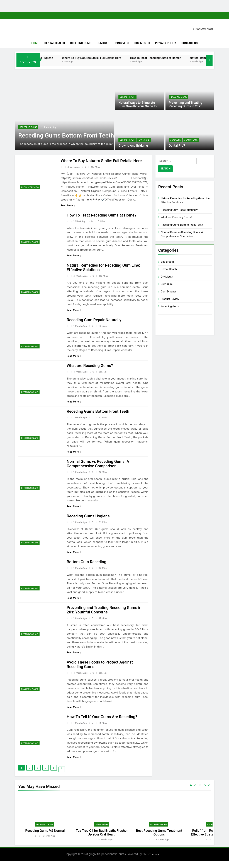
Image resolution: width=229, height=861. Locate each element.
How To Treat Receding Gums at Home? (168, 58)
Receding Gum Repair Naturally (94, 320)
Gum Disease (191, 139)
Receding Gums (80, 43)
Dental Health (54, 43)
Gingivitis (122, 43)
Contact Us (189, 43)
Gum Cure (103, 43)
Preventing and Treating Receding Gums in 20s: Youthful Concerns (185, 106)
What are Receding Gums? (90, 365)
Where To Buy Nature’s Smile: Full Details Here (104, 58)
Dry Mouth (142, 43)
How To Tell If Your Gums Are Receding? (102, 717)
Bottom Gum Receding (86, 562)
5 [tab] (209, 785)
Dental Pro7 (177, 145)
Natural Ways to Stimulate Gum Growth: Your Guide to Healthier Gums (137, 106)
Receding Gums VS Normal (45, 830)
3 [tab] (200, 785)
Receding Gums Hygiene (50, 58)
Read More (68, 205)
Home (35, 43)
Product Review (30, 187)
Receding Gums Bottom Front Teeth (66, 135)
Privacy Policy (165, 43)
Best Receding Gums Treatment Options (159, 832)
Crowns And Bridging (133, 145)
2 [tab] (195, 785)
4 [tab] (205, 785)
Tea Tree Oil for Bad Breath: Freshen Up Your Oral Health (102, 832)
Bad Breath (167, 261)
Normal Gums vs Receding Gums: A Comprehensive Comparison (98, 463)
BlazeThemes (151, 854)
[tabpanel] (45, 817)
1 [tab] (191, 785)
